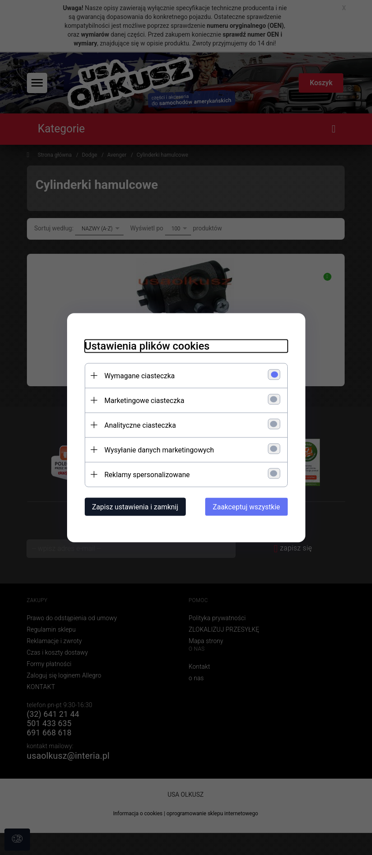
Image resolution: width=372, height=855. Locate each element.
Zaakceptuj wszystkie (246, 506)
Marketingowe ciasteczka (144, 400)
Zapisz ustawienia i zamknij (135, 506)
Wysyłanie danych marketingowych (159, 449)
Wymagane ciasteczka (140, 375)
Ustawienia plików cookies (147, 345)
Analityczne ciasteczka (140, 425)
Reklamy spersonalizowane (147, 474)
